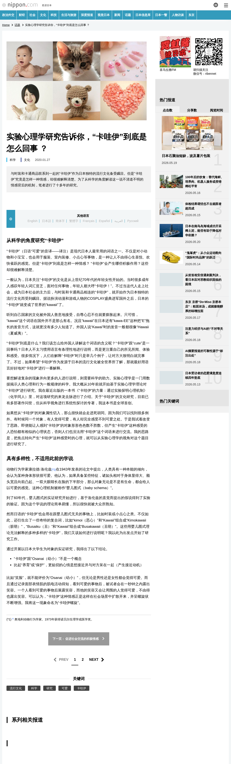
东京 (191, 15)
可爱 (65, 688)
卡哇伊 (81, 688)
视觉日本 (104, 15)
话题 (128, 15)
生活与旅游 (68, 15)
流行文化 (16, 688)
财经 (22, 15)
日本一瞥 (161, 15)
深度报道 (87, 15)
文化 (43, 15)
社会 (32, 15)
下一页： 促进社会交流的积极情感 (79, 638)
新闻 (117, 15)
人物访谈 (178, 15)
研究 (50, 688)
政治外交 (8, 15)
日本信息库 (143, 15)
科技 (54, 15)
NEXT (93, 659)
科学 (13, 160)
